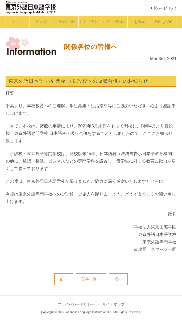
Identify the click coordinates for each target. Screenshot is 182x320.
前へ (63, 279)
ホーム (18, 21)
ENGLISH (66, 21)
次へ (118, 279)
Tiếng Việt (164, 21)
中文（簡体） (91, 21)
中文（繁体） (115, 21)
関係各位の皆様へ (91, 46)
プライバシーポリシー (76, 304)
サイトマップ (113, 304)
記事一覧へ (91, 279)
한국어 (140, 21)
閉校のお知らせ (165, 8)
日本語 (42, 21)
